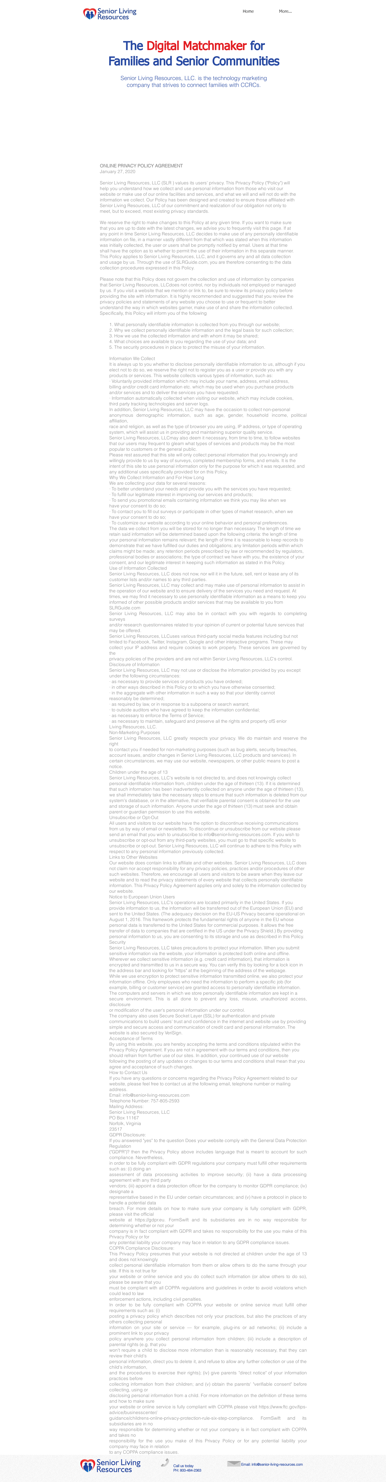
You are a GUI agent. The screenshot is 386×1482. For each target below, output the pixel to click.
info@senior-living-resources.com (277, 1464)
